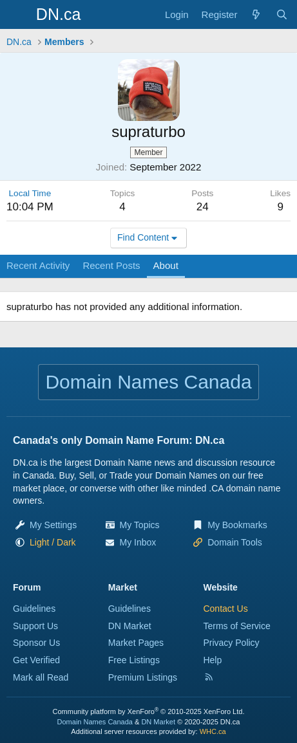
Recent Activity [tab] (38, 265)
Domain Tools (234, 542)
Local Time (30, 193)
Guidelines (34, 608)
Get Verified (36, 660)
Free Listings (134, 660)
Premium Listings (142, 677)
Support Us (35, 626)
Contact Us (225, 608)
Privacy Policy (231, 643)
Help (212, 660)
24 (202, 207)
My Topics (140, 525)
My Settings (53, 525)
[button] (53, 542)
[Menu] (18, 15)
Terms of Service (236, 626)
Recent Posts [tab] (111, 265)
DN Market (129, 626)
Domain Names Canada (95, 722)
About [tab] (165, 265)
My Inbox (138, 542)
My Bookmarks (237, 525)
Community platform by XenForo (149, 711)
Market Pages (136, 643)
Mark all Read (40, 677)
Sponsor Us (36, 643)
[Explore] (256, 14)
